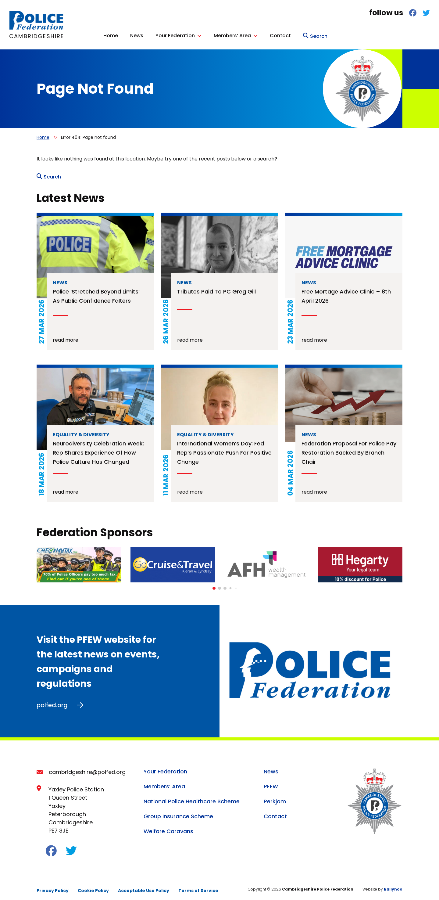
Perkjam (275, 798)
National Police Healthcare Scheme (192, 798)
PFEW (271, 783)
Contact (382, 34)
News (239, 34)
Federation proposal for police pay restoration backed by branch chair (349, 449)
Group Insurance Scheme (178, 813)
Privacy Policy (53, 887)
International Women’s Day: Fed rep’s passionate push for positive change (224, 449)
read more (65, 336)
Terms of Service (198, 887)
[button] (214, 584)
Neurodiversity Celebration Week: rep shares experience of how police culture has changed (98, 449)
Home (213, 34)
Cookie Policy (93, 887)
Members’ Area (334, 34)
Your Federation (277, 34)
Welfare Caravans (168, 828)
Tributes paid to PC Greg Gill (216, 288)
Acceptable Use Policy (143, 887)
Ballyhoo (393, 885)
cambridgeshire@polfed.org (87, 768)
